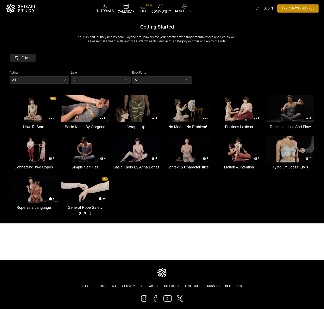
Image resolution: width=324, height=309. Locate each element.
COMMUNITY (161, 8)
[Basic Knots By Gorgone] (85, 126)
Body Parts (139, 72)
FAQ (113, 286)
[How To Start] (34, 126)
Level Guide (193, 286)
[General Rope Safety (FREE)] (85, 209)
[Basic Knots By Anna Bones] (136, 166)
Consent (213, 286)
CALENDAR (126, 8)
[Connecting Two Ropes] (34, 166)
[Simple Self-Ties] (85, 166)
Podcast (99, 286)
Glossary (128, 286)
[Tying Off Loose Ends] (290, 166)
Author (14, 72)
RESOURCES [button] (184, 8)
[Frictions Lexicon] (239, 126)
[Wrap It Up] (136, 126)
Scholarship (149, 286)
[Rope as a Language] (34, 206)
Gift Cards (172, 286)
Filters (23, 58)
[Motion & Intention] (239, 166)
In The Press (234, 286)
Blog (84, 286)
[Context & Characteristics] (188, 166)
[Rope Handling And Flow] (290, 126)
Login (268, 8)
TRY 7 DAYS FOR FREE (297, 8)
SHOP (143, 8)
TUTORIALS (105, 8)
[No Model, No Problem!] (188, 126)
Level (74, 72)
